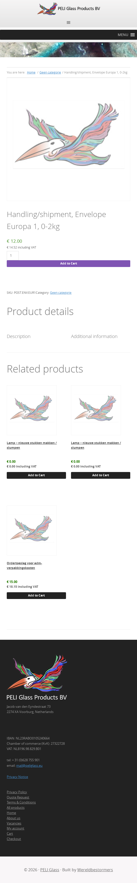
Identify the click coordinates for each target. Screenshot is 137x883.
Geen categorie (50, 72)
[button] (123, 35)
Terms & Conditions (21, 802)
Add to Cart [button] (36, 475)
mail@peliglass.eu (29, 765)
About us (13, 818)
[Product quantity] (12, 255)
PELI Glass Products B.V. (68, 8)
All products (15, 807)
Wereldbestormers (95, 869)
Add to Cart (68, 263)
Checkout (14, 838)
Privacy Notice (17, 776)
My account (15, 828)
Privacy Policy (17, 792)
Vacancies (14, 823)
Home (11, 812)
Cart (10, 833)
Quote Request (18, 797)
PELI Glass (49, 869)
